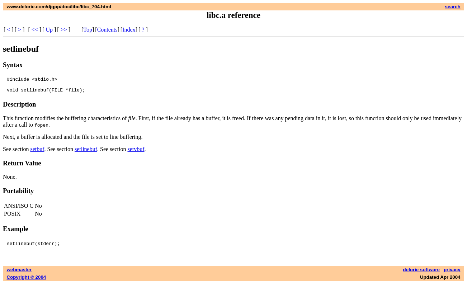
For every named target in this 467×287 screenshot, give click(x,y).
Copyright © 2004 (26, 280)
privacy (452, 273)
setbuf (37, 152)
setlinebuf (86, 152)
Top (87, 30)
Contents (107, 30)
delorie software (421, 273)
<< (34, 30)
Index (128, 30)
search (453, 6)
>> (64, 30)
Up (49, 30)
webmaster (19, 273)
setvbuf (135, 152)
